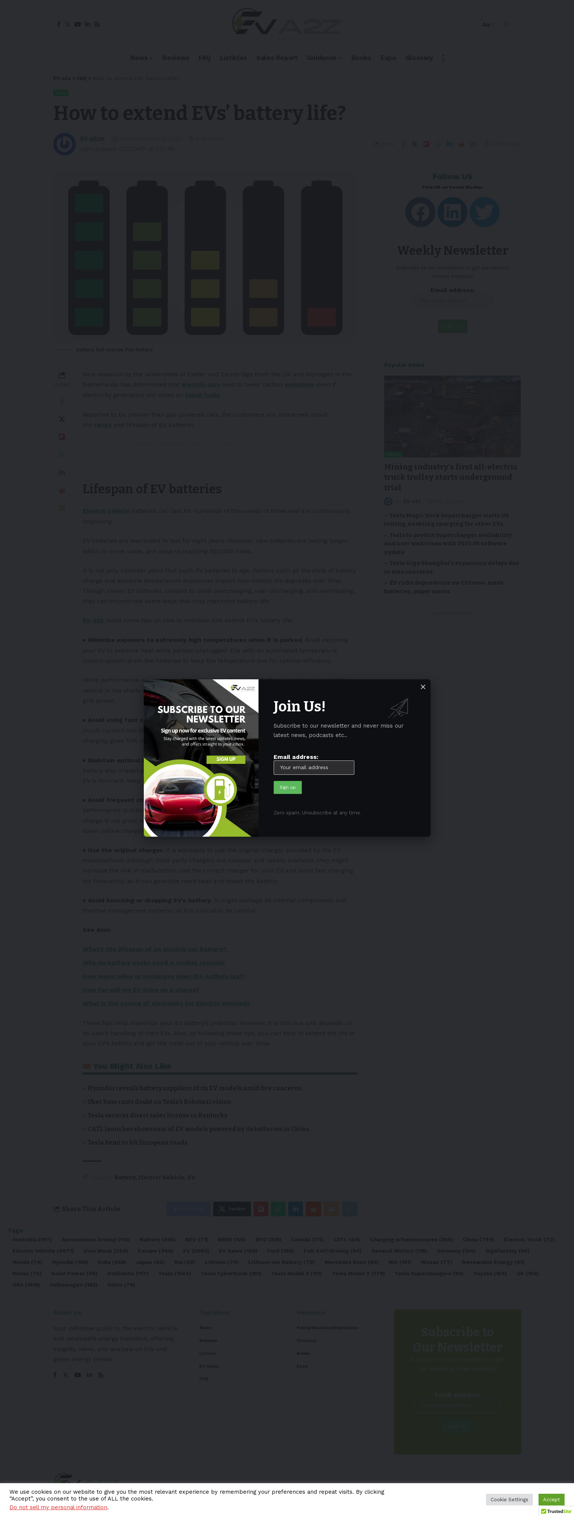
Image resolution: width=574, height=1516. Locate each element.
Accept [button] (551, 1499)
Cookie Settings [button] (509, 1499)
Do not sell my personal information (58, 1507)
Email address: (314, 764)
